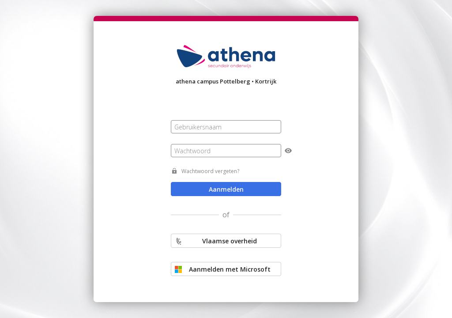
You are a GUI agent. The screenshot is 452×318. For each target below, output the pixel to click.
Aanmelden (226, 189)
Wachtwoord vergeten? (210, 171)
